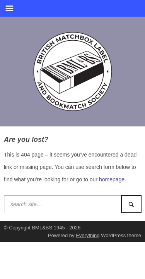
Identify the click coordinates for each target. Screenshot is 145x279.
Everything (87, 235)
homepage (112, 179)
